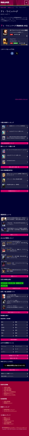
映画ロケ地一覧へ (14, 358)
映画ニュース (7, 417)
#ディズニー (3, 285)
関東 (16, 322)
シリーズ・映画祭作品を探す (14, 288)
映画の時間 (3, 7)
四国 (16, 333)
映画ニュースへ (14, 234)
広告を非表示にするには (21, 99)
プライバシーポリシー (21, 427)
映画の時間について (14, 369)
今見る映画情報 (7, 422)
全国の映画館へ (14, 339)
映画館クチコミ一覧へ (14, 355)
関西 (2, 324)
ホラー (16, 351)
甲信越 (2, 330)
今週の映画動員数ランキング (7, 143)
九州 (2, 335)
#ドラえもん (3, 283)
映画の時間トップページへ (7, 376)
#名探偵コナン (19, 283)
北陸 (16, 330)
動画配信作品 (7, 419)
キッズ (16, 349)
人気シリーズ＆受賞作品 (10, 391)
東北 (16, 327)
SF (1, 349)
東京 (2, 322)
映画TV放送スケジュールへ (14, 312)
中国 (2, 333)
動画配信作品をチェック (14, 191)
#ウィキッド (11, 283)
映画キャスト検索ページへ (7, 373)
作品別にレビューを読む (10, 394)
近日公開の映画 (7, 390)
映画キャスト (11, 7)
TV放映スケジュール (9, 420)
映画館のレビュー (8, 403)
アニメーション (18, 346)
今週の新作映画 (7, 388)
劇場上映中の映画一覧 (14, 167)
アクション (3, 346)
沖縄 (16, 335)
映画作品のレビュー (8, 393)
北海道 (2, 327)
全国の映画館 (7, 401)
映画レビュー (14, 276)
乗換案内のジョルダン (9, 427)
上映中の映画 (7, 387)
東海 (16, 324)
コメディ (3, 351)
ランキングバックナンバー (10, 411)
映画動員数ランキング (9, 409)
